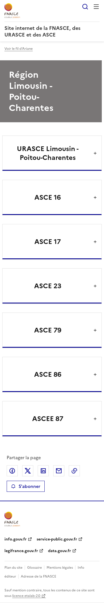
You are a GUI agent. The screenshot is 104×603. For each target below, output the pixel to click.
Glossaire (34, 567)
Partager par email (58, 470)
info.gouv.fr (15, 539)
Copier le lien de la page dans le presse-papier (74, 470)
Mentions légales (60, 567)
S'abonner (25, 486)
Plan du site (13, 567)
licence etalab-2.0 (26, 595)
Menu (96, 6)
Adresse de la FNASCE (38, 576)
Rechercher (85, 6)
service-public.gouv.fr (57, 539)
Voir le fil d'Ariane (18, 48)
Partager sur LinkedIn (43, 470)
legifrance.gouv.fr (21, 551)
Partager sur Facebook (12, 470)
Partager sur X (27, 470)
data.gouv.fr (59, 551)
